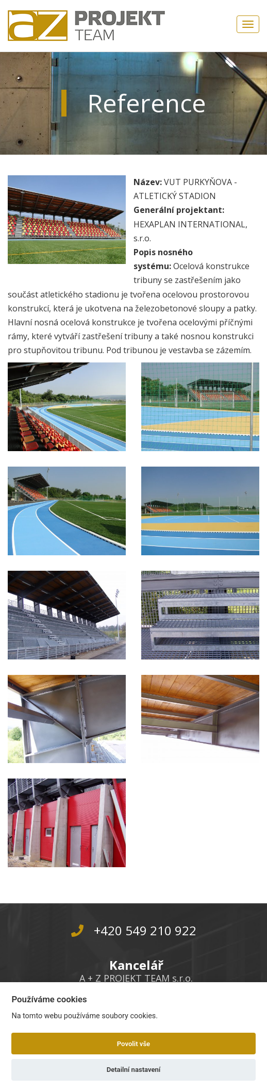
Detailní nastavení (134, 1069)
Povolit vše (133, 1044)
